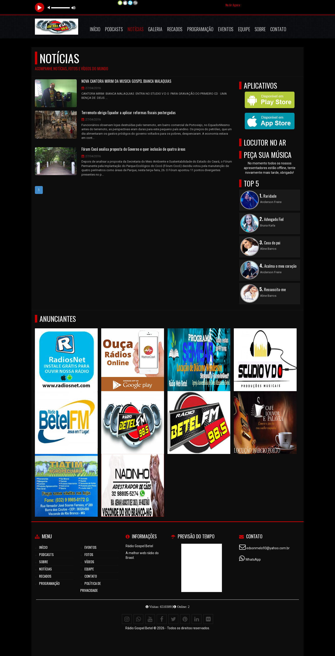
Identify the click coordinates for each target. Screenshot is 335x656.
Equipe (244, 29)
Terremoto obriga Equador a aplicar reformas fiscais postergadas (128, 113)
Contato (278, 29)
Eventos (225, 29)
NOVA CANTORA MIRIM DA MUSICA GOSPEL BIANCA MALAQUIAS (126, 81)
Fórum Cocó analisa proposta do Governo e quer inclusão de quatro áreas (133, 149)
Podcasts (114, 29)
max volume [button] (73, 7)
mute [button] (49, 7)
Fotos (88, 554)
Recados (174, 29)
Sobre (260, 29)
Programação (200, 29)
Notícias (135, 29)
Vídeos (89, 561)
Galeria (155, 29)
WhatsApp (253, 559)
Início (95, 29)
